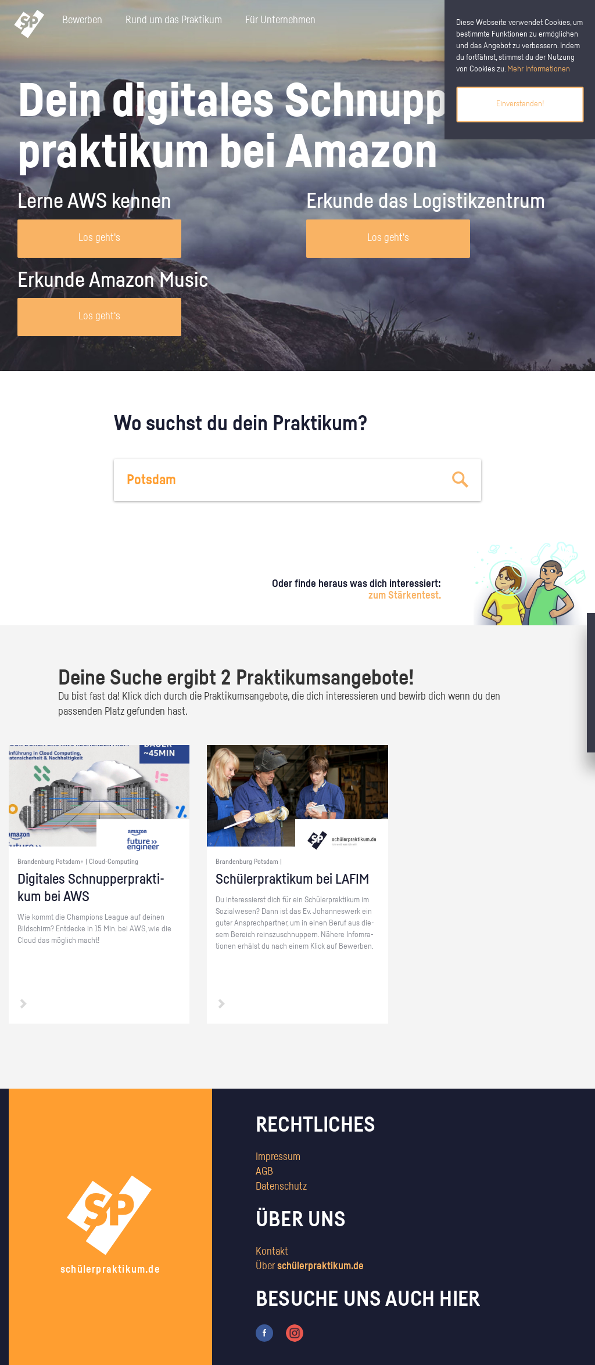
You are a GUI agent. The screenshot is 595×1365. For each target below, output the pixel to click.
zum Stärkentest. (404, 595)
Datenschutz (281, 1187)
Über (310, 1266)
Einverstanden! (520, 104)
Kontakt (272, 1252)
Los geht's (99, 238)
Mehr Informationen (538, 69)
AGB (264, 1171)
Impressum (278, 1157)
